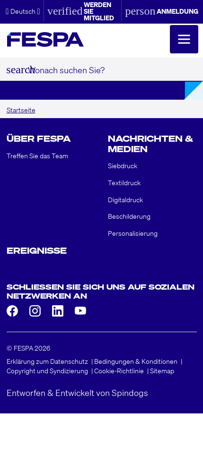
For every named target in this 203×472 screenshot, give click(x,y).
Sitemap (162, 370)
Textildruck (124, 182)
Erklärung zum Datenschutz (47, 361)
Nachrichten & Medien (150, 143)
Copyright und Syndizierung (47, 370)
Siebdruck (122, 165)
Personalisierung (133, 233)
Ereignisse (37, 250)
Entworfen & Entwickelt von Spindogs (77, 392)
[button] (23, 11)
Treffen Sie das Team (37, 155)
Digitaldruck (125, 199)
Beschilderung (129, 216)
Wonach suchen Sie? (66, 69)
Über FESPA (39, 138)
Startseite (21, 109)
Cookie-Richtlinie (119, 370)
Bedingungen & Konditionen (135, 361)
